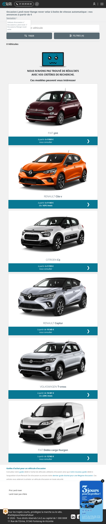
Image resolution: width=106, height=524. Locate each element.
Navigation (11, 18)
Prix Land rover (15, 490)
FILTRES (77, 35)
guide (21, 472)
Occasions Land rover (16, 25)
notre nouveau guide (78, 472)
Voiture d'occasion (15, 22)
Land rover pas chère (18, 494)
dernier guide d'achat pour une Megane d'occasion (73, 475)
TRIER (29, 35)
